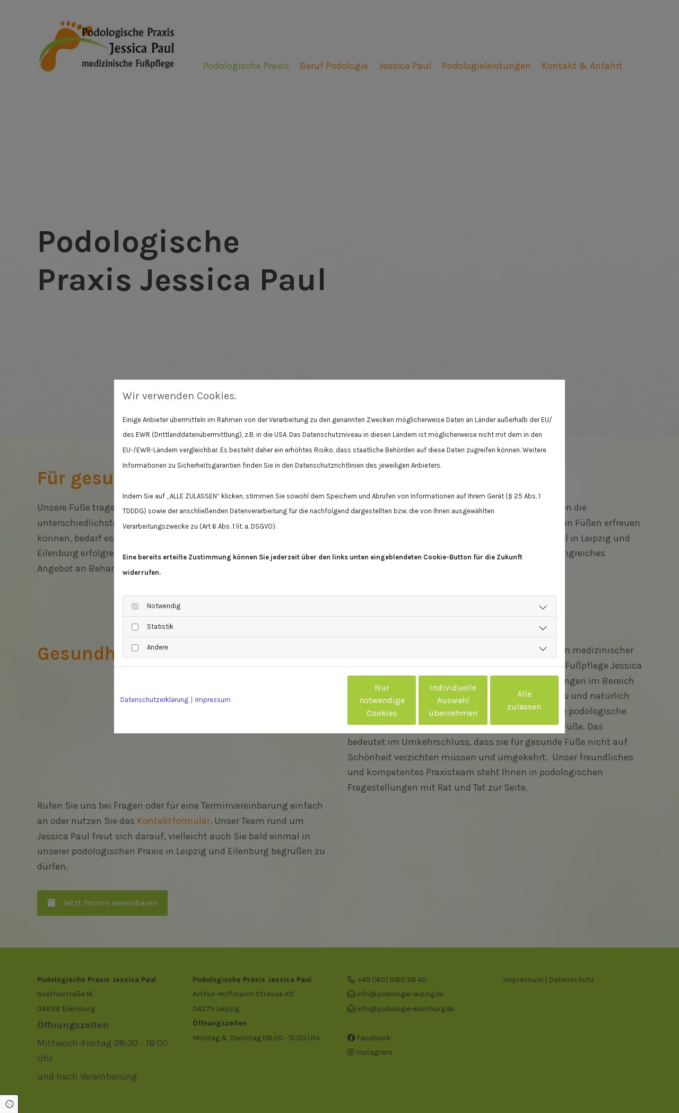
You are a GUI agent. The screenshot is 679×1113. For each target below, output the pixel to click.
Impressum (213, 700)
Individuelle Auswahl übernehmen (409, 700)
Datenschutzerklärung (154, 700)
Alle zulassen (509, 700)
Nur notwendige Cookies (308, 700)
